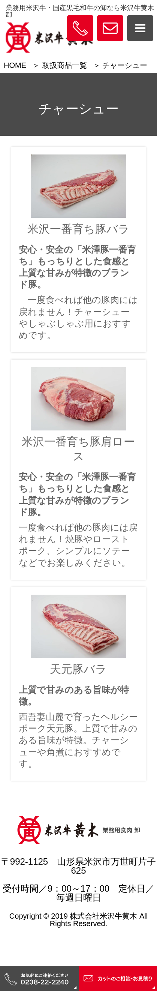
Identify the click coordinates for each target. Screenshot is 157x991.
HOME (15, 65)
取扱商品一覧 (64, 65)
